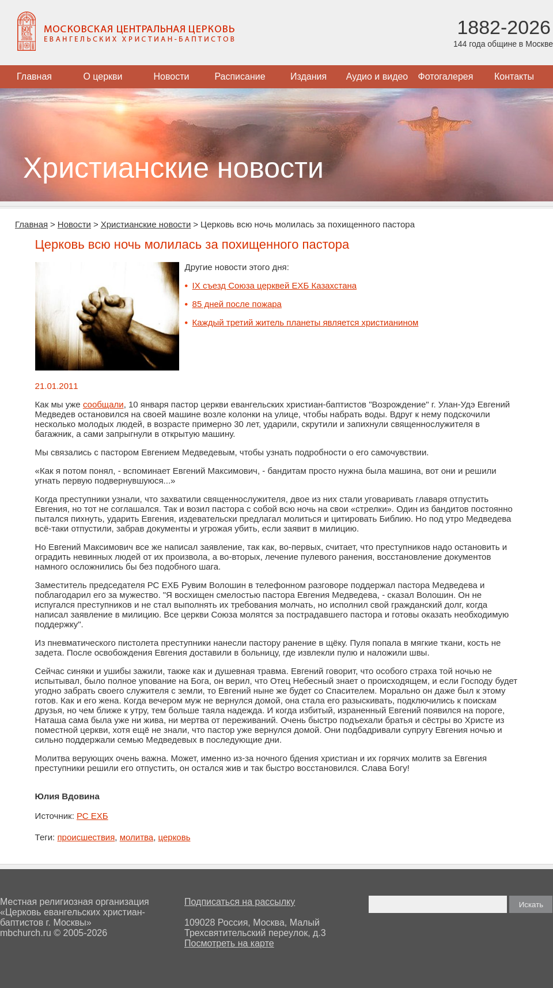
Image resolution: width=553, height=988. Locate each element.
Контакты (514, 76)
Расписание (239, 76)
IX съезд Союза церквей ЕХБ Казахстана (274, 285)
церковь (174, 837)
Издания (308, 76)
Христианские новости (146, 224)
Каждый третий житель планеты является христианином (305, 322)
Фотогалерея (446, 76)
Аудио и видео (377, 76)
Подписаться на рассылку (239, 902)
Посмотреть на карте (229, 943)
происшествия (86, 837)
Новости (172, 76)
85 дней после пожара (237, 304)
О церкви (102, 76)
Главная (34, 76)
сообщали (103, 404)
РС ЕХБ (92, 816)
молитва (136, 837)
